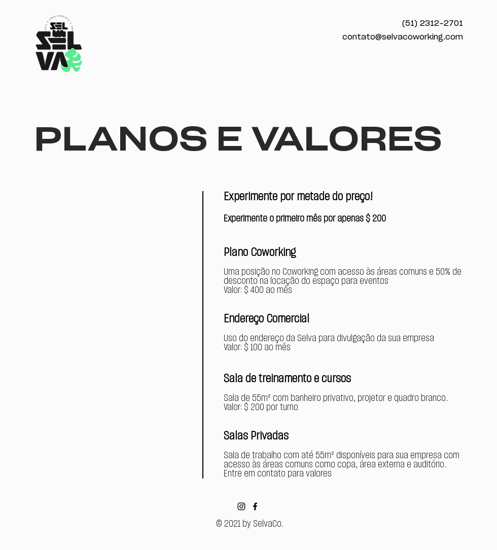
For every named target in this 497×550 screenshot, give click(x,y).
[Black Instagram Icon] (241, 506)
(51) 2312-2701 (432, 23)
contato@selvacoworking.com (402, 37)
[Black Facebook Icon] (255, 506)
